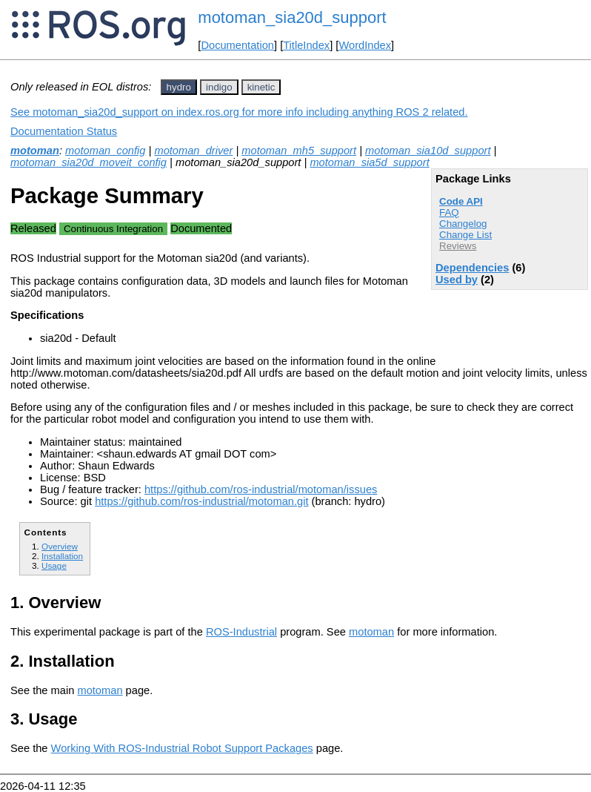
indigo (219, 87)
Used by (456, 280)
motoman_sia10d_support (427, 150)
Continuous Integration (113, 228)
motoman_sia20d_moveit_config (88, 162)
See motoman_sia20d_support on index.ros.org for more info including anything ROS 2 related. (239, 112)
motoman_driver (193, 150)
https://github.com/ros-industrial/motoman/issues (260, 489)
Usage (54, 565)
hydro (179, 87)
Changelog (463, 223)
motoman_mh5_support (298, 150)
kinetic (261, 87)
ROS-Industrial (241, 632)
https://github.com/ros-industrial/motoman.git (201, 501)
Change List (465, 234)
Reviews (457, 245)
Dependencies (472, 268)
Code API (461, 201)
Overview (59, 546)
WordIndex (364, 45)
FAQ (449, 212)
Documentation (237, 45)
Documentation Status (63, 131)
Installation (62, 556)
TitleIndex (306, 45)
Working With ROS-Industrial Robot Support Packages (182, 748)
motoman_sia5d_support (369, 162)
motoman (34, 150)
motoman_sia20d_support (292, 17)
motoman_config (105, 150)
